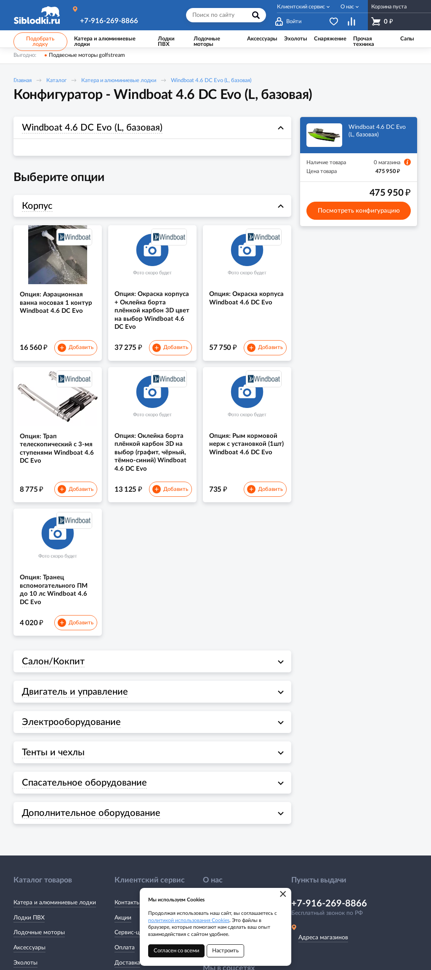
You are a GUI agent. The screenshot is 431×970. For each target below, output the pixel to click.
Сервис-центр (133, 932)
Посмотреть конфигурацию (359, 211)
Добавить (75, 347)
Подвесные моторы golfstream (87, 55)
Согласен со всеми (176, 951)
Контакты (127, 903)
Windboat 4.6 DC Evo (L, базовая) (211, 80)
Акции (122, 918)
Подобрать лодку (40, 41)
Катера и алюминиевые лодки (118, 80)
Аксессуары (29, 948)
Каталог (56, 80)
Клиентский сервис (301, 7)
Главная (22, 80)
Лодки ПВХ (29, 918)
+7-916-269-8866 (109, 20)
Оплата (124, 948)
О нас (347, 7)
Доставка (127, 963)
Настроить (225, 951)
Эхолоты (25, 963)
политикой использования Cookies (188, 920)
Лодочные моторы (39, 932)
